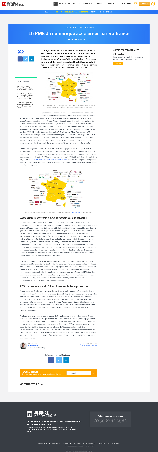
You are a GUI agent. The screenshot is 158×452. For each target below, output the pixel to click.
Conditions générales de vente (109, 443)
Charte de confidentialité (86, 443)
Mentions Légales (69, 443)
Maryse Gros (33, 345)
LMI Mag (109, 12)
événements (87, 4)
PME (81, 28)
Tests (93, 12)
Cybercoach (84, 12)
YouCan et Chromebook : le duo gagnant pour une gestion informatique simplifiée (25, 105)
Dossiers (76, 4)
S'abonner (144, 4)
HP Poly (59, 12)
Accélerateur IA (70, 12)
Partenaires (126, 4)
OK (93, 373)
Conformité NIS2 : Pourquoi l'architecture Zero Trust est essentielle (25, 88)
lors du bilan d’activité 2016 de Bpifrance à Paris (48, 160)
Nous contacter (44, 443)
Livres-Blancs (112, 4)
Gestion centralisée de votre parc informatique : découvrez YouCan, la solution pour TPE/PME (25, 96)
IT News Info (60, 427)
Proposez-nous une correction (88, 345)
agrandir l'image (76, 212)
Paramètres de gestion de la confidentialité (79, 446)
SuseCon (101, 12)
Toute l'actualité (70, 28)
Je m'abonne (118, 64)
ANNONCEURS (56, 443)
